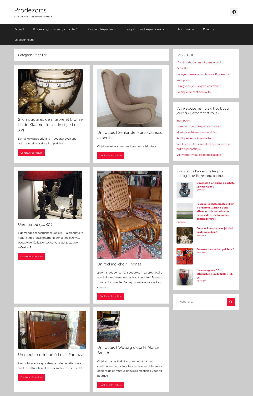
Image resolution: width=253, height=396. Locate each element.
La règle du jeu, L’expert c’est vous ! (146, 29)
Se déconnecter (25, 39)
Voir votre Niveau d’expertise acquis (199, 154)
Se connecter (185, 29)
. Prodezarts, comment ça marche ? (55, 29)
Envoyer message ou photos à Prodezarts (203, 74)
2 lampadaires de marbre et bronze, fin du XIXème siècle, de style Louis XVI (51, 124)
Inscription (183, 80)
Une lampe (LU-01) (35, 224)
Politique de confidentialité (194, 92)
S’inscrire (208, 29)
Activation (183, 68)
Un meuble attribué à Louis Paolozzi (51, 354)
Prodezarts (30, 10)
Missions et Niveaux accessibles (197, 132)
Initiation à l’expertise (101, 29)
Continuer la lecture (31, 152)
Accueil (19, 29)
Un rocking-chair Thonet (119, 264)
